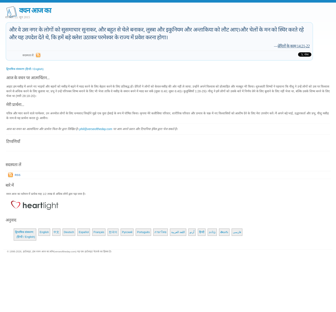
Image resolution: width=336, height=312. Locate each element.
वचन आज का (35, 10)
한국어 (113, 232)
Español (84, 232)
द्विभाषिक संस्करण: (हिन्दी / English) (25, 234)
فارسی (237, 232)
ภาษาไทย (160, 232)
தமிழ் (212, 232)
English (44, 232)
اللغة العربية (178, 232)
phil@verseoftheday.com (95, 129)
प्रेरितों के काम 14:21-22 (294, 46)
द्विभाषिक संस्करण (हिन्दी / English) (25, 69)
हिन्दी (201, 232)
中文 (56, 232)
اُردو (192, 232)
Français (98, 232)
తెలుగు (224, 232)
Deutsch (69, 232)
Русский (127, 232)
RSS (18, 175)
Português (143, 232)
